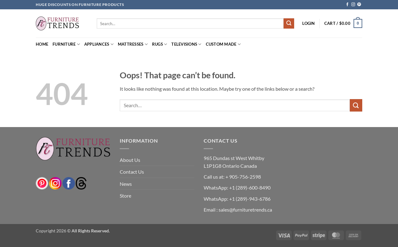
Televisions (186, 44)
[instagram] (55, 182)
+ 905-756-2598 (242, 177)
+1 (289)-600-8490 (249, 187)
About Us (130, 160)
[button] (308, 23)
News (126, 184)
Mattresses (133, 44)
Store (125, 196)
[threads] (74, 182)
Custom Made (223, 44)
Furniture (66, 44)
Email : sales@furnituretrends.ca (238, 210)
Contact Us (132, 172)
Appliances (98, 44)
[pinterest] (42, 182)
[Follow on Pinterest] (359, 4)
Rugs (159, 44)
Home (42, 44)
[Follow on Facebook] (347, 4)
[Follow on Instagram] (353, 4)
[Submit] (289, 23)
